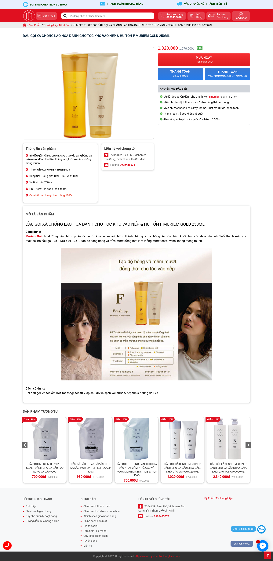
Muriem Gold (34, 236)
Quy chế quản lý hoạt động (41, 516)
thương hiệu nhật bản (56, 25)
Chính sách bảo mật (95, 521)
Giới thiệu (31, 506)
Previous (24, 445)
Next (248, 445)
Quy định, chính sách (95, 535)
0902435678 (127, 164)
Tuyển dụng (90, 540)
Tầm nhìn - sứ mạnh (95, 530)
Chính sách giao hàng (38, 511)
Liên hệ (87, 545)
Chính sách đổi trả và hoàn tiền (101, 511)
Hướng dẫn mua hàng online (42, 521)
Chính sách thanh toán (96, 506)
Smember (214, 96)
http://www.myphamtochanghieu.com (157, 556)
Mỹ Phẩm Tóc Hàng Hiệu (218, 498)
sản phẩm (35, 25)
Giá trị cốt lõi (90, 525)
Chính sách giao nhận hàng (99, 516)
